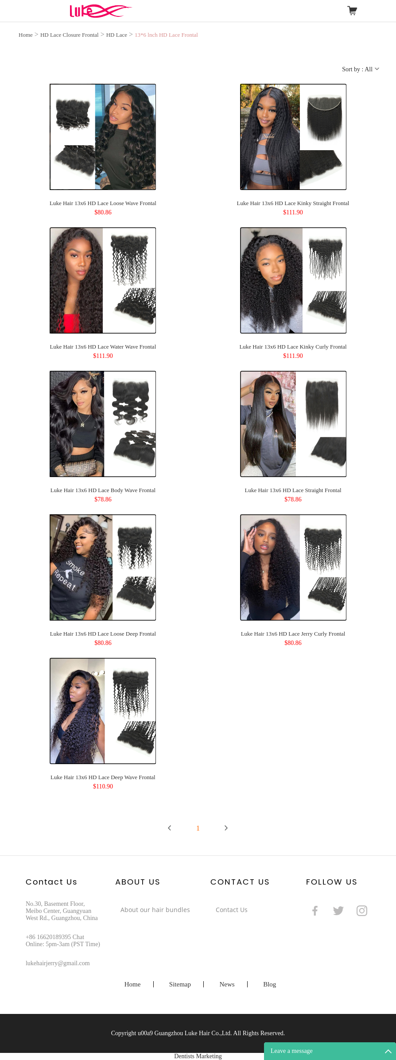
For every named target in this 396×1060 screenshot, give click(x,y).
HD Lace (116, 34)
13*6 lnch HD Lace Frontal (166, 34)
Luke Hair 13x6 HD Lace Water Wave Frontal (103, 346)
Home (26, 34)
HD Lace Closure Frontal (69, 34)
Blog (269, 984)
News (226, 984)
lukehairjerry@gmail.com (58, 963)
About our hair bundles (155, 909)
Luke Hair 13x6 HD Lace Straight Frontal (293, 490)
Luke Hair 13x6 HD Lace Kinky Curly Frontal (292, 346)
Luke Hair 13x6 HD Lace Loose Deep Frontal (103, 633)
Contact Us (232, 909)
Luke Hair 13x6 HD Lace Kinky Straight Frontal (293, 203)
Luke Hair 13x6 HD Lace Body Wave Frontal (102, 490)
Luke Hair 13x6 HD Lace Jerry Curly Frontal (293, 633)
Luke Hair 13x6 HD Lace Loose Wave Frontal (103, 203)
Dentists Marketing (198, 1056)
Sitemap (180, 984)
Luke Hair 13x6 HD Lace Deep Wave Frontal (102, 777)
